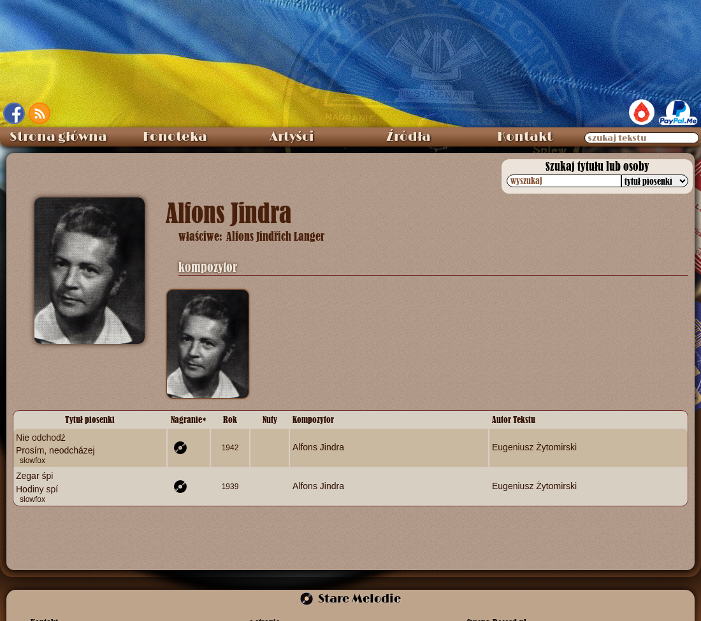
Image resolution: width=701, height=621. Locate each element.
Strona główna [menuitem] (58, 137)
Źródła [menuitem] (408, 137)
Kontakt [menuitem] (525, 137)
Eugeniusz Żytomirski (534, 447)
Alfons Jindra (318, 447)
